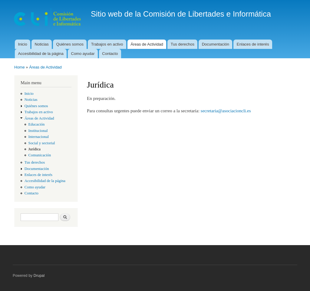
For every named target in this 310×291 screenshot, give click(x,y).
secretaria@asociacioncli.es (226, 110)
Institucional (38, 131)
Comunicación (39, 155)
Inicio (22, 44)
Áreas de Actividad (146, 44)
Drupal (39, 275)
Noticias (42, 44)
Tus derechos (182, 44)
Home (19, 67)
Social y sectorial (41, 143)
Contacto (110, 53)
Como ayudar (83, 53)
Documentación (215, 44)
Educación (36, 124)
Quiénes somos (70, 44)
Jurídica (34, 149)
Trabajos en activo (107, 44)
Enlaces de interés (253, 44)
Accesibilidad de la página (40, 53)
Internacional (38, 137)
